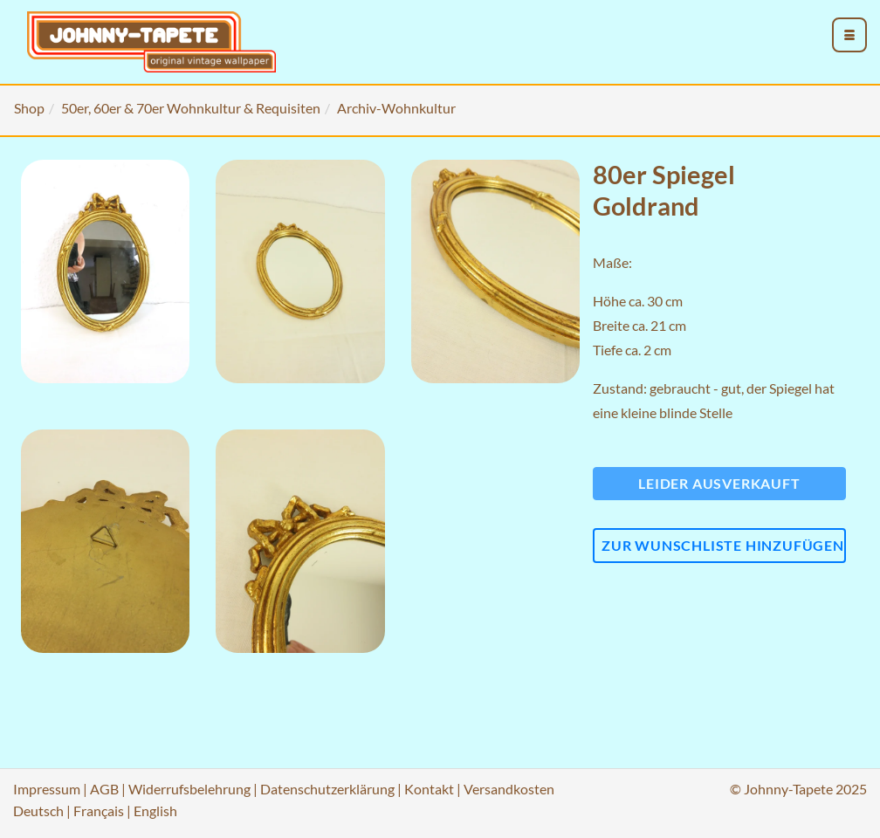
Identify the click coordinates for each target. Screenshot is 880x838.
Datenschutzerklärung (327, 788)
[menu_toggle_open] (849, 34)
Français (98, 810)
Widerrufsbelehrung (189, 788)
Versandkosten (509, 788)
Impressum (46, 788)
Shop (29, 108)
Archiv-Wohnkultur (396, 108)
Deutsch (38, 810)
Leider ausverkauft (719, 483)
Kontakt (429, 788)
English (155, 810)
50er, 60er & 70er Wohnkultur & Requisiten (190, 108)
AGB (104, 788)
